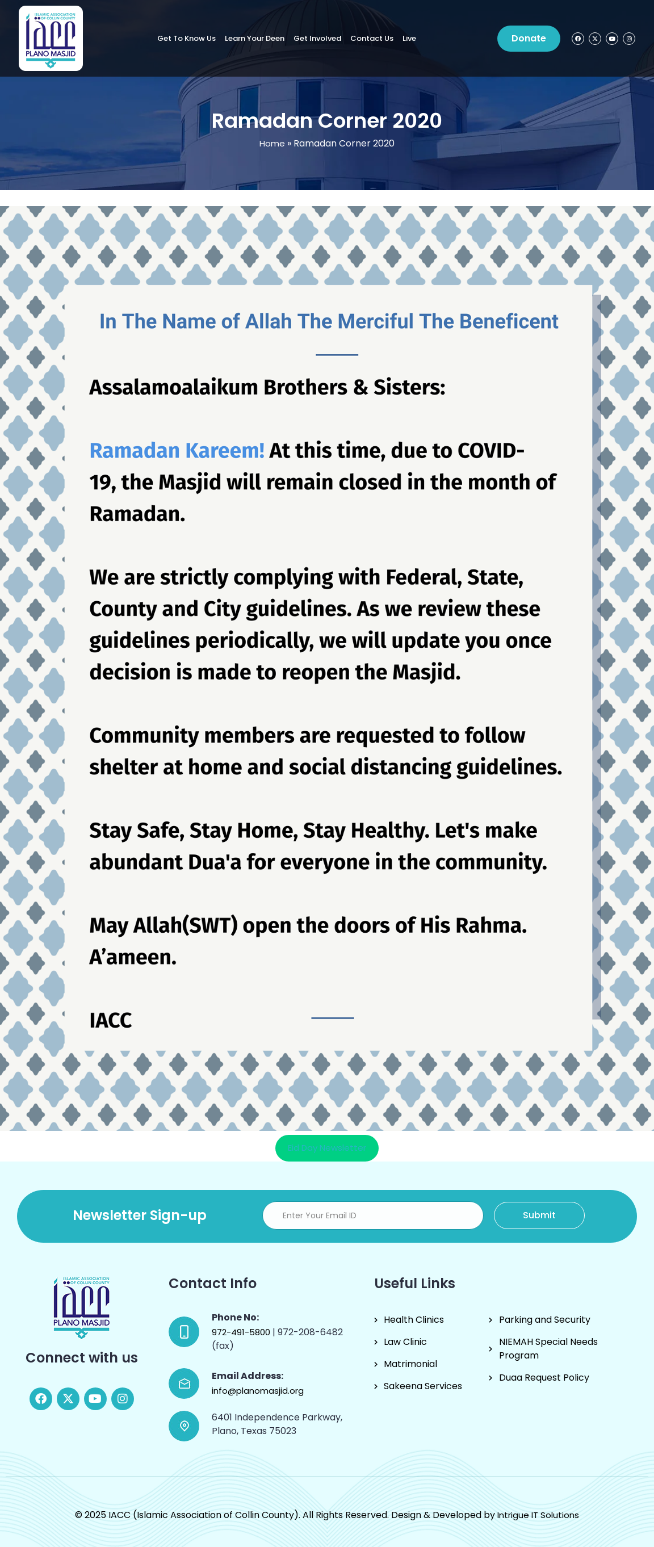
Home (272, 143)
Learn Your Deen (254, 38)
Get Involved (317, 38)
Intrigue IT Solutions (538, 1515)
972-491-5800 (242, 1332)
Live (409, 38)
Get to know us (186, 38)
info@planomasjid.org (258, 1391)
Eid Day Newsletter (327, 1148)
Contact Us (371, 38)
